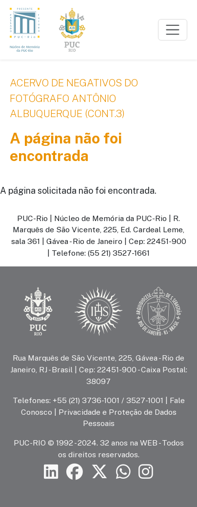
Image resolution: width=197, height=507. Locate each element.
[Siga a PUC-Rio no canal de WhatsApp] (123, 472)
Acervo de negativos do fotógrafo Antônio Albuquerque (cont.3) (74, 98)
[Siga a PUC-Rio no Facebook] (74, 472)
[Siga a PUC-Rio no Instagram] (145, 472)
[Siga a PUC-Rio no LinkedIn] (51, 472)
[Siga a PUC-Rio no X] (99, 472)
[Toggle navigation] (172, 30)
